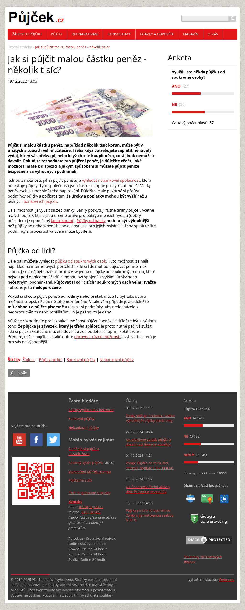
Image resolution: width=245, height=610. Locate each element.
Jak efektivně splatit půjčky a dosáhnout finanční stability (148, 441)
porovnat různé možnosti (97, 336)
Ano (177, 86)
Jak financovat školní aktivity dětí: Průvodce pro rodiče (148, 489)
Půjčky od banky (91, 220)
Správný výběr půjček (85, 462)
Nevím (189, 454)
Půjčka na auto (80, 480)
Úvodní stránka (20, 47)
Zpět (22, 373)
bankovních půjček (40, 201)
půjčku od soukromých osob (80, 261)
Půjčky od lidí (50, 359)
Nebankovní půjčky (117, 359)
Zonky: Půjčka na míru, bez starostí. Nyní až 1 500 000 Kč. (150, 465)
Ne (175, 104)
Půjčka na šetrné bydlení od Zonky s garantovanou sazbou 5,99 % (149, 515)
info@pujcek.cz (91, 507)
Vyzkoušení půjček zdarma (89, 471)
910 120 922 (91, 512)
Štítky (14, 359)
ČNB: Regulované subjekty (89, 492)
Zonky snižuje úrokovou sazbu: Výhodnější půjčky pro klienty (150, 418)
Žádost (28, 359)
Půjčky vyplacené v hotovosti (91, 409)
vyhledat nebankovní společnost (111, 180)
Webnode (226, 579)
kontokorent (62, 220)
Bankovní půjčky (81, 359)
